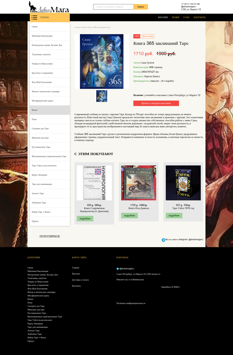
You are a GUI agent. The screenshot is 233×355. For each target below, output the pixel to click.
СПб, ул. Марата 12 (191, 9)
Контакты (76, 286)
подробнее (85, 218)
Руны (34, 119)
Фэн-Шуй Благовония (42, 82)
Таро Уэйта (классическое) (44, 165)
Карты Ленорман (39, 175)
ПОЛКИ (175, 17)
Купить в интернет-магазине (156, 103)
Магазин (76, 274)
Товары (40, 17)
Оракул (35, 221)
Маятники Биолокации (42, 36)
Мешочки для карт (40, 138)
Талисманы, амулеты (41, 54)
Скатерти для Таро (40, 128)
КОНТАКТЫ (199, 17)
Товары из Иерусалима (42, 63)
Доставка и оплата (80, 280)
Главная (77, 27)
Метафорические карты (42, 100)
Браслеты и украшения (42, 73)
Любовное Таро (39, 202)
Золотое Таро (38, 193)
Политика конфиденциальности (131, 303)
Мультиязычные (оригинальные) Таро (49, 156)
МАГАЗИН (163, 17)
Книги (35, 110)
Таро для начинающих (42, 184)
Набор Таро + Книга (41, 212)
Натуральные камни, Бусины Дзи (47, 45)
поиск (140, 6)
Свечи (34, 26)
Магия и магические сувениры (46, 91)
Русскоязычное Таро (41, 147)
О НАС (186, 17)
